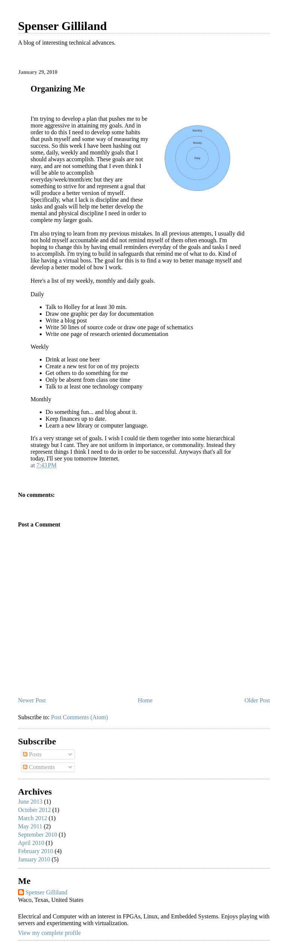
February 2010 (35, 851)
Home (145, 700)
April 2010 (31, 843)
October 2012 (34, 810)
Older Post (257, 700)
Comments (39, 767)
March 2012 (32, 818)
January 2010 (34, 859)
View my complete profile (49, 933)
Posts (32, 754)
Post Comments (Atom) (79, 717)
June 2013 (30, 801)
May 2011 (30, 826)
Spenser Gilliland (62, 26)
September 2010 (37, 834)
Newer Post (32, 700)
